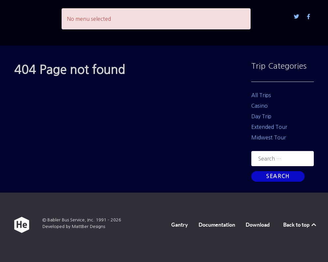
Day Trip (261, 116)
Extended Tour (269, 127)
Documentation (217, 225)
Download (258, 225)
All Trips (261, 95)
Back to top (300, 225)
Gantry (179, 225)
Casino (259, 105)
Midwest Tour (268, 137)
